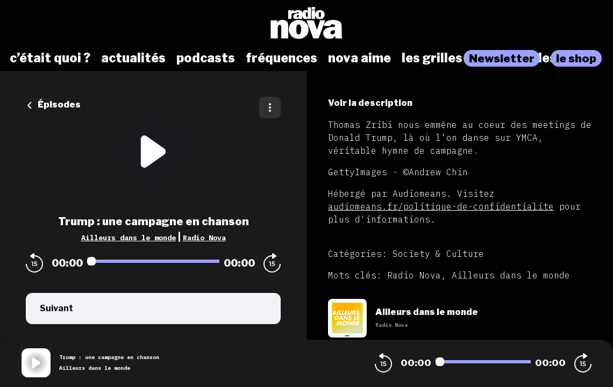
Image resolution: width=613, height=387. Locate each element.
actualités (133, 58)
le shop (576, 58)
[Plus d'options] (270, 107)
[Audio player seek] (153, 261)
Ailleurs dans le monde (128, 237)
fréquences (281, 58)
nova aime (359, 58)
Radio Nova (204, 237)
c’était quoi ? (50, 58)
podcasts (205, 58)
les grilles (432, 58)
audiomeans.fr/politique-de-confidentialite (441, 206)
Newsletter (501, 58)
